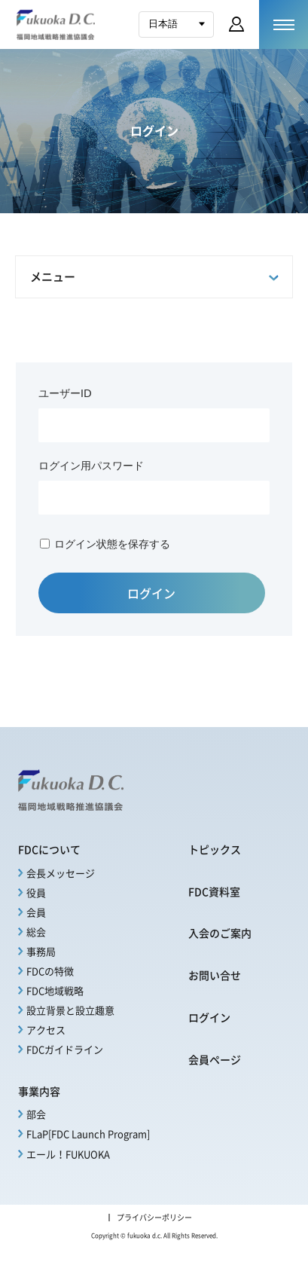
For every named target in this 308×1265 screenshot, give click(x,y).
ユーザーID (65, 393)
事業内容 (39, 1090)
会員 (36, 912)
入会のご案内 (220, 932)
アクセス (46, 1029)
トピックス (214, 849)
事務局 (41, 951)
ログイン (209, 1017)
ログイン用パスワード (91, 465)
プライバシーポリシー (154, 1217)
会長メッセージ (60, 873)
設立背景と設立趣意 (70, 1010)
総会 (36, 931)
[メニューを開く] (283, 24)
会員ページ (214, 1059)
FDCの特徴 (50, 971)
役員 (36, 892)
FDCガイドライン (64, 1049)
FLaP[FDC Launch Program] (88, 1133)
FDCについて (49, 849)
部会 (36, 1114)
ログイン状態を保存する (112, 543)
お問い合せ (214, 974)
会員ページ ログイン (236, 24)
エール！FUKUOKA (68, 1154)
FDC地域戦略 (55, 990)
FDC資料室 (214, 891)
